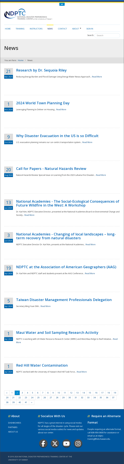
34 (94, 397)
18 (109, 392)
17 (102, 392)
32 (82, 397)
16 (96, 392)
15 (90, 392)
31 (76, 397)
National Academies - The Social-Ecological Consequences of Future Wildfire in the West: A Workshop (67, 203)
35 (101, 397)
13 (77, 392)
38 (7, 402)
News (50, 28)
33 (88, 397)
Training (20, 28)
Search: (90, 35)
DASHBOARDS (14, 422)
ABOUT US (13, 431)
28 (57, 397)
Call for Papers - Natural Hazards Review (51, 168)
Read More (97, 76)
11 (65, 392)
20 (7, 397)
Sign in (89, 28)
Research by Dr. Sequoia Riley (41, 70)
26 (45, 397)
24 (32, 397)
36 (107, 397)
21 (13, 397)
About (76, 28)
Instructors (36, 28)
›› (31, 402)
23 (26, 397)
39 (13, 402)
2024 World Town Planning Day (43, 102)
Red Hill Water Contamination (42, 365)
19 (115, 392)
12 (71, 392)
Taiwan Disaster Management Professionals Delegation (64, 299)
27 (51, 397)
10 (59, 392)
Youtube (66, 443)
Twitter (55, 443)
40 (20, 402)
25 (38, 397)
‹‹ (7, 392)
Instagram (78, 443)
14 (84, 392)
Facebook (43, 443)
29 (63, 397)
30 (69, 397)
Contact (62, 28)
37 (113, 397)
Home (8, 28)
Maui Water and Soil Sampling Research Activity (57, 332)
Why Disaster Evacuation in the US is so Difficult (57, 135)
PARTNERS (12, 427)
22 (20, 397)
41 (26, 402)
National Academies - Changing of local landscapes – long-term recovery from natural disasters (66, 236)
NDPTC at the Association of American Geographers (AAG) (66, 266)
